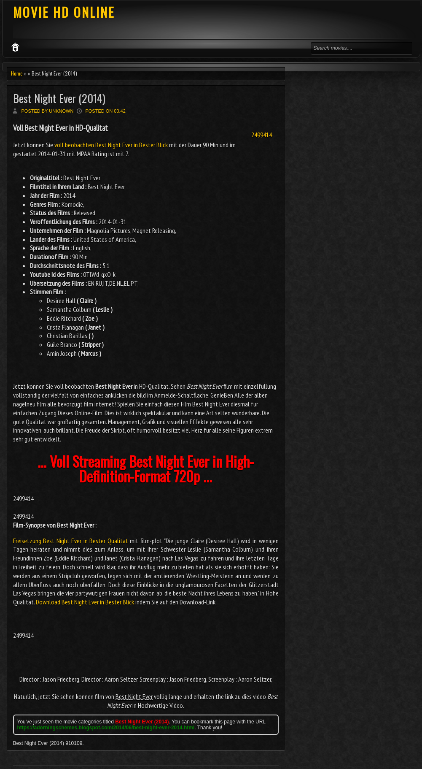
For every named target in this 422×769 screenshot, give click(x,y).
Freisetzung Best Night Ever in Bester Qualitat (70, 540)
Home (17, 73)
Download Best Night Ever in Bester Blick (85, 602)
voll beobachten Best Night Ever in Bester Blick (111, 145)
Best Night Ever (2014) (59, 98)
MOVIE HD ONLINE (64, 12)
